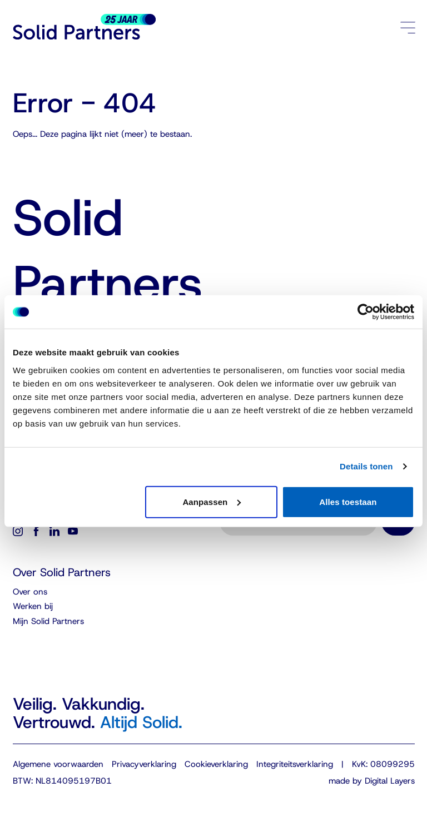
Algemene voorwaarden (58, 764)
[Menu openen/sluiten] (407, 27)
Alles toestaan (347, 501)
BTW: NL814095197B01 (62, 780)
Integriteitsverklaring (294, 764)
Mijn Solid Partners (48, 621)
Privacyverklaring (144, 764)
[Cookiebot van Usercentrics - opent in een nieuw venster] (365, 312)
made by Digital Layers (372, 780)
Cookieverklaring (216, 764)
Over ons (30, 591)
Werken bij (33, 606)
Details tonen (366, 466)
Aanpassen (211, 501)
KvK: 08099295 (383, 764)
